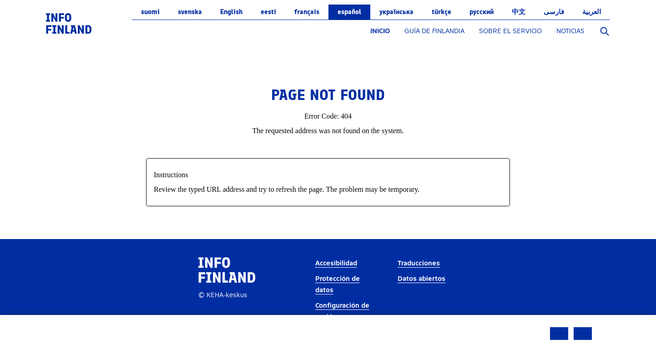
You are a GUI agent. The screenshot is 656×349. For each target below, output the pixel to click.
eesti (268, 12)
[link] (68, 23)
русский (481, 12)
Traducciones (419, 263)
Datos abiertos (421, 279)
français (306, 12)
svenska (190, 12)
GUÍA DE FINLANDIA (434, 31)
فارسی (554, 12)
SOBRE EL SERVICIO (510, 31)
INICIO (380, 31)
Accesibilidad (336, 263)
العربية (591, 12)
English (231, 12)
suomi (150, 12)
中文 (518, 12)
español (349, 12)
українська (396, 12)
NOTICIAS (570, 31)
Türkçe (441, 12)
